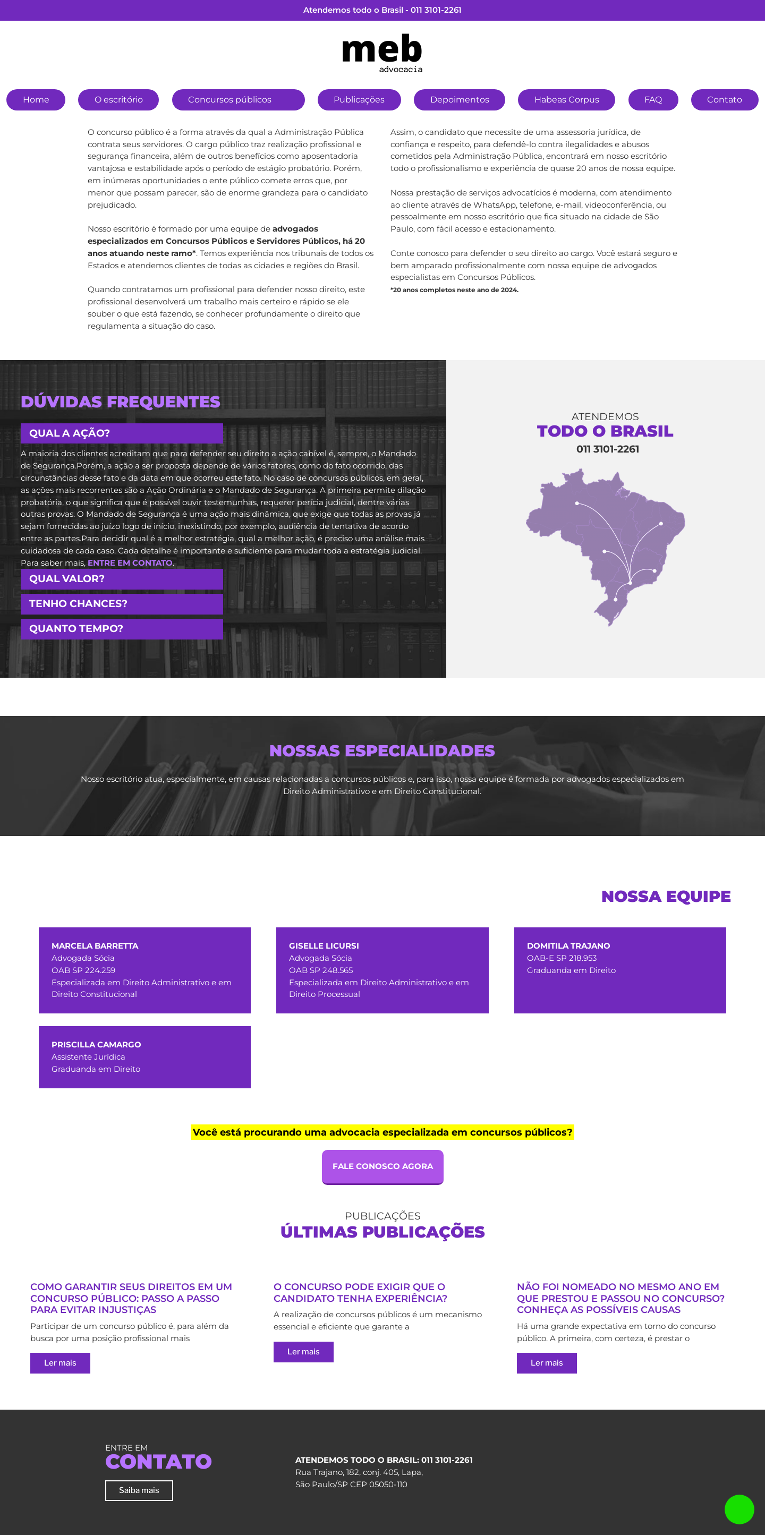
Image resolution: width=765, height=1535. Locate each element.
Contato (724, 100)
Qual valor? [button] (67, 579)
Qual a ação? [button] (69, 433)
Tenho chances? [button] (78, 604)
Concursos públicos (229, 100)
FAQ (653, 100)
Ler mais (60, 1363)
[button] (288, 98)
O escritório (119, 100)
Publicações (359, 100)
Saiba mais (139, 1490)
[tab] (223, 433)
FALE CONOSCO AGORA (383, 1166)
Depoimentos (459, 100)
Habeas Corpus (566, 100)
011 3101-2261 (436, 10)
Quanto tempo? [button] (76, 628)
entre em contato (130, 563)
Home (36, 100)
